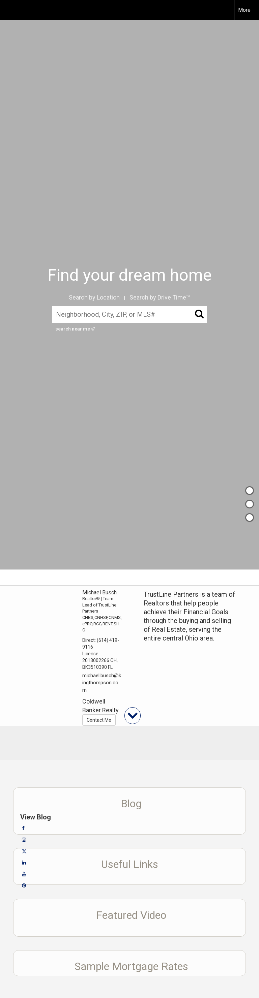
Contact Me (99, 720)
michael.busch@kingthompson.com (101, 683)
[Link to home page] (8, 10)
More (244, 10)
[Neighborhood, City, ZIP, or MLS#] (129, 314)
